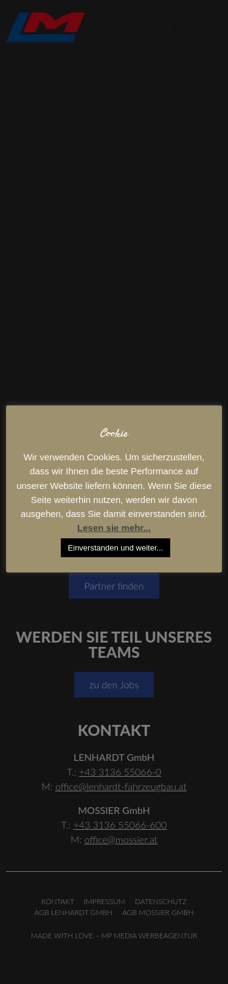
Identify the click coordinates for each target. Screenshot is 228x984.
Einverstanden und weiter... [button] (116, 547)
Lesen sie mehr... (114, 527)
